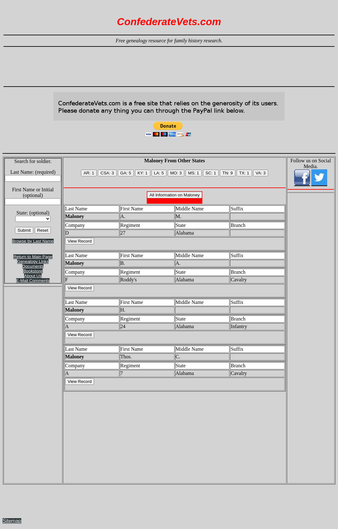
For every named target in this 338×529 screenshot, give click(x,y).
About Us (33, 275)
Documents (33, 266)
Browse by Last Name (32, 241)
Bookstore (32, 271)
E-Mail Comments (33, 280)
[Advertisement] (169, 63)
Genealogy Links (33, 261)
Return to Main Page (32, 256)
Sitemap (12, 521)
